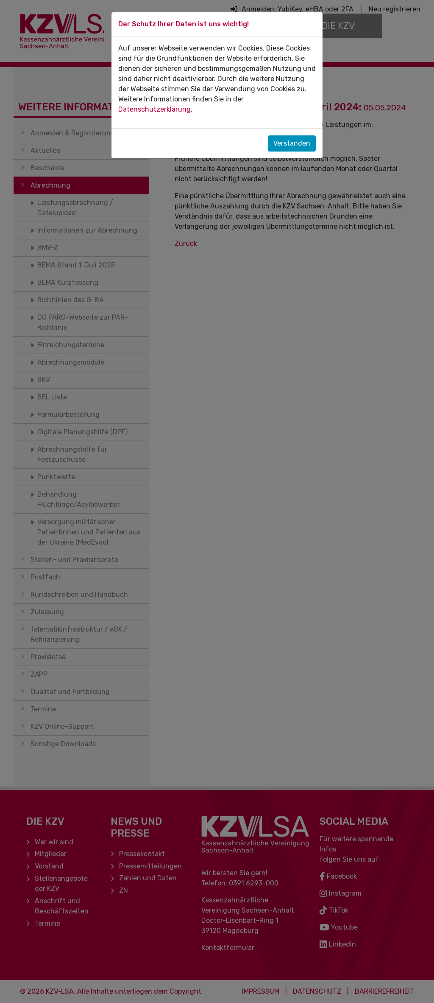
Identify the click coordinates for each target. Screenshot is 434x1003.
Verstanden (291, 143)
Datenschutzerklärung (154, 109)
